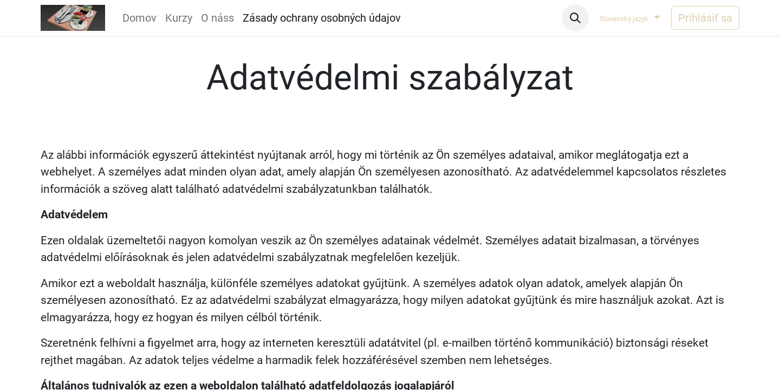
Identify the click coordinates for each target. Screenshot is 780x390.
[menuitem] (139, 17)
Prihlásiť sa (705, 17)
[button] (575, 17)
